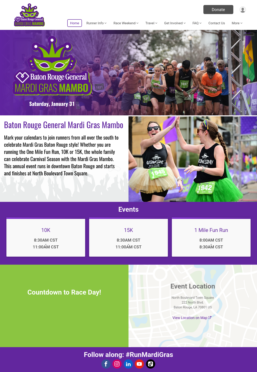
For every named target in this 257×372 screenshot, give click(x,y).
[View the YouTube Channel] (139, 364)
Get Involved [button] (173, 23)
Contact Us (216, 23)
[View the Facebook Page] (106, 364)
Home (74, 23)
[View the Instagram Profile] (117, 364)
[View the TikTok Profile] (150, 364)
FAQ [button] (196, 23)
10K (45, 230)
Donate (217, 9)
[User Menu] (242, 9)
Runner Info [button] (95, 23)
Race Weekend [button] (124, 23)
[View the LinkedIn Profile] (128, 364)
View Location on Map (191, 318)
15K (128, 230)
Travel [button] (149, 23)
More (236, 23)
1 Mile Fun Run (211, 230)
